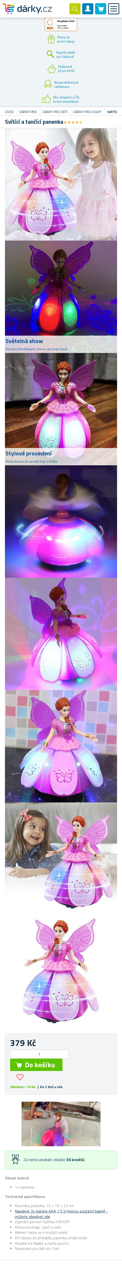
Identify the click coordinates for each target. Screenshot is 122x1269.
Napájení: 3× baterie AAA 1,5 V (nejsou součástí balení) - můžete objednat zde (61, 1213)
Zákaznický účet (88, 13)
